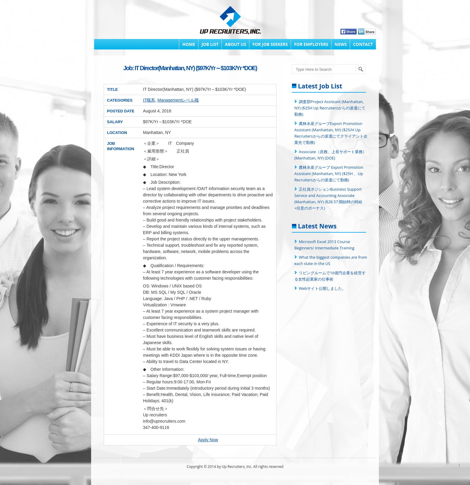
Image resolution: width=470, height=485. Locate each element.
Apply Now (208, 439)
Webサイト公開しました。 (322, 288)
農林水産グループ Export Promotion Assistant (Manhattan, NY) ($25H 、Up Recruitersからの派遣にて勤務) (328, 174)
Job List (210, 44)
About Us (235, 44)
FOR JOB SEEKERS (270, 44)
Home (188, 44)
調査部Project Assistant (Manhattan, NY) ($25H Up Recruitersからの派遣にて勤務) (329, 108)
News (341, 44)
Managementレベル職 (178, 100)
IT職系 (149, 100)
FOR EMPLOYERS (311, 44)
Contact (363, 44)
